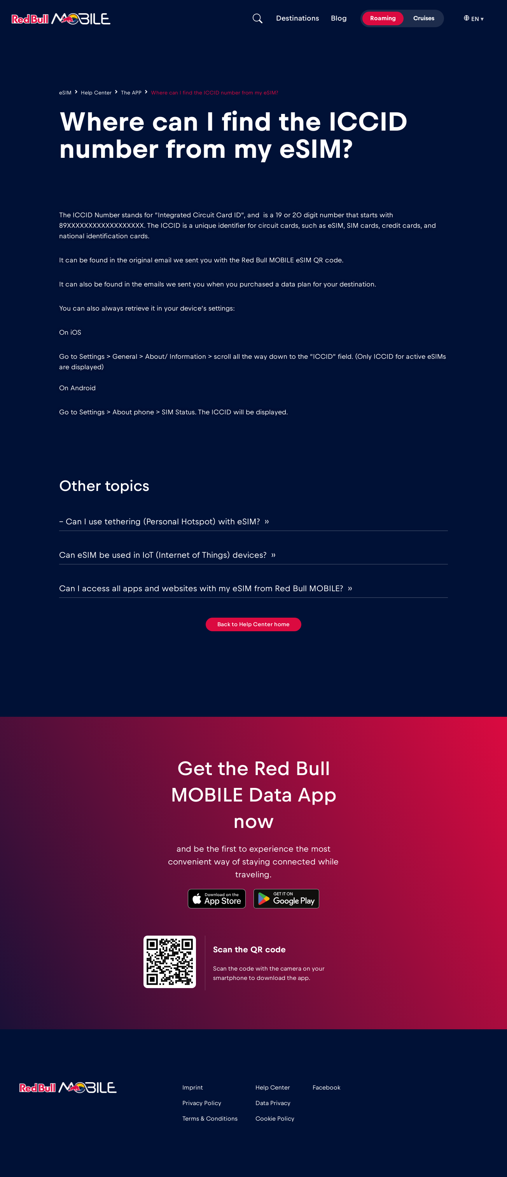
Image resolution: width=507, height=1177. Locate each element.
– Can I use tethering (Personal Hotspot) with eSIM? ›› (164, 521)
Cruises (423, 18)
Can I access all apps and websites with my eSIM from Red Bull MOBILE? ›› (205, 588)
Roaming (383, 18)
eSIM (65, 93)
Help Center (96, 93)
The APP (131, 93)
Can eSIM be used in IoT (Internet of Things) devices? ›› (167, 555)
